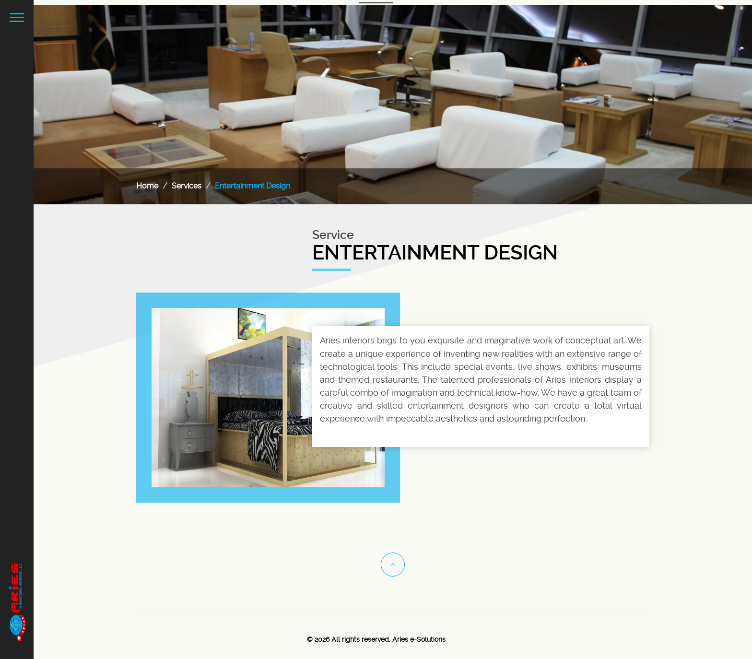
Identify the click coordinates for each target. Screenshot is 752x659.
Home (147, 185)
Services (186, 185)
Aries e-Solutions (419, 639)
